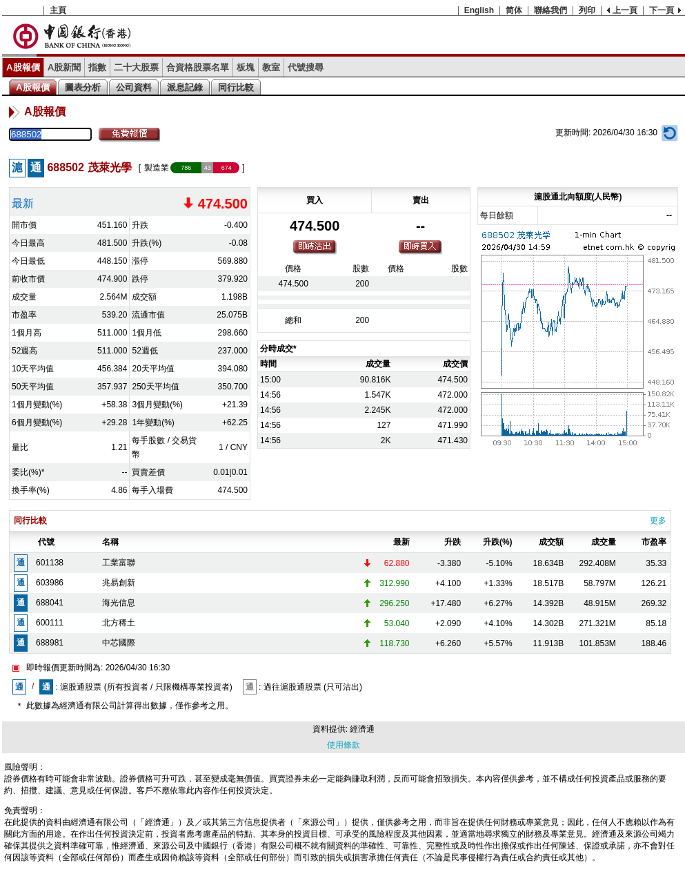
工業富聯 (118, 562)
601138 (49, 562)
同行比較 (236, 87)
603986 (49, 582)
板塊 (246, 67)
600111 (49, 623)
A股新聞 (64, 67)
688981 (49, 643)
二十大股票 (136, 67)
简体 (514, 10)
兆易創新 (118, 582)
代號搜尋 (306, 67)
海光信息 (118, 603)
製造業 (156, 168)
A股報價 (23, 67)
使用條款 (343, 745)
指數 (97, 67)
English (479, 10)
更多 (658, 520)
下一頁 (661, 10)
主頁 (58, 10)
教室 (271, 67)
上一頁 (625, 10)
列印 (587, 10)
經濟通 (362, 729)
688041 (49, 603)
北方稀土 (118, 623)
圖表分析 (83, 87)
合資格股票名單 (197, 67)
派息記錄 (185, 87)
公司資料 (134, 87)
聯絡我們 (550, 10)
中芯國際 (118, 643)
